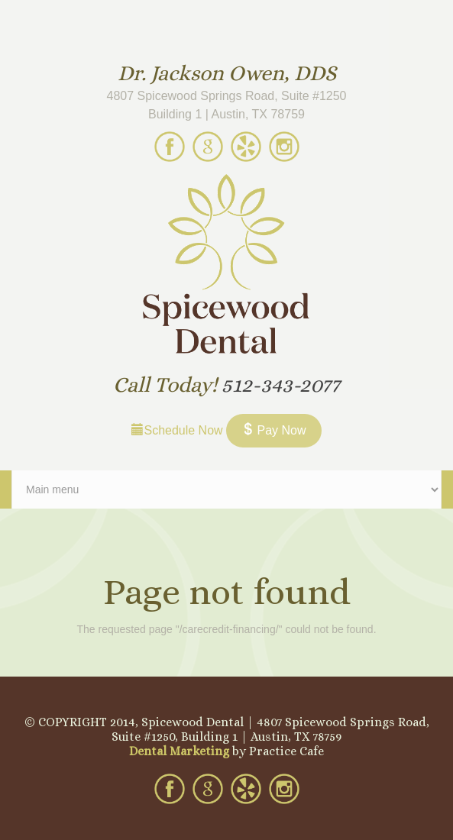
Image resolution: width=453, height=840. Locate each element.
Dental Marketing (179, 751)
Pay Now (273, 430)
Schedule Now (176, 430)
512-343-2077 (281, 385)
